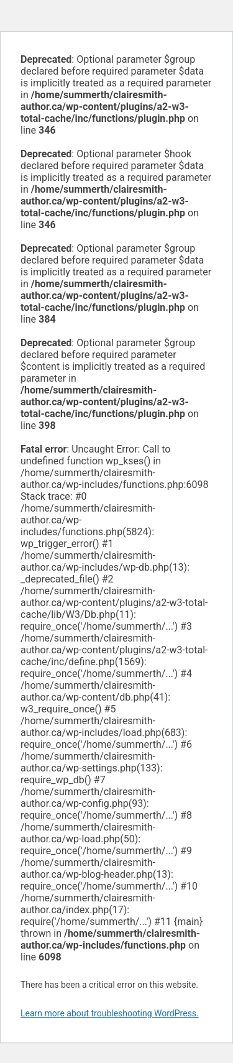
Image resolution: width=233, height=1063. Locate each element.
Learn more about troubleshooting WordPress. (110, 1013)
